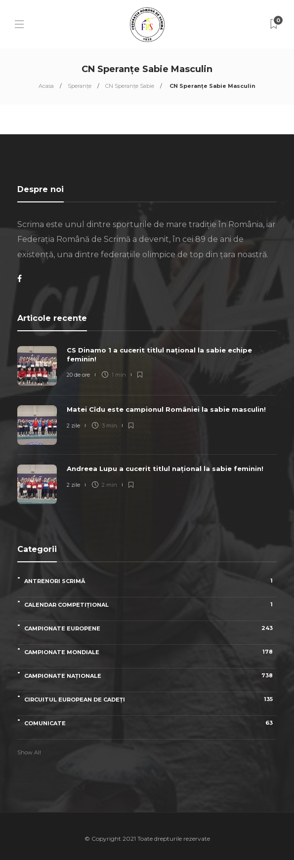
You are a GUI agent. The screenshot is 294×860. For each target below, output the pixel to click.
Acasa (46, 85)
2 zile (73, 425)
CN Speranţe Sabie (129, 85)
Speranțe (79, 85)
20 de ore (78, 374)
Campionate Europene (150, 628)
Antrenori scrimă (150, 581)
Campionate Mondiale (150, 652)
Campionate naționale (150, 675)
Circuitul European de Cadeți (150, 699)
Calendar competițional (150, 604)
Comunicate (150, 723)
